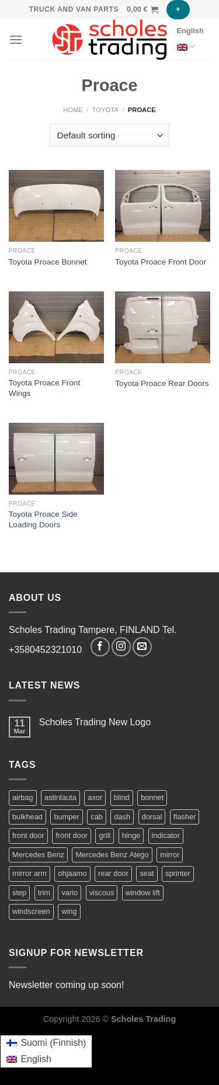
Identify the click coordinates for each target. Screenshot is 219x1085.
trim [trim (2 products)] (44, 892)
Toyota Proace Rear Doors (161, 383)
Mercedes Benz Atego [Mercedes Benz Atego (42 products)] (111, 854)
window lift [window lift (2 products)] (143, 892)
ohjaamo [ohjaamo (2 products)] (72, 873)
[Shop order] (109, 135)
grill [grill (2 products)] (104, 835)
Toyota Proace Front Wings (44, 388)
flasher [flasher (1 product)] (184, 816)
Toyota (105, 109)
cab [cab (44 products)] (97, 816)
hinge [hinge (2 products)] (131, 835)
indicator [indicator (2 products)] (166, 835)
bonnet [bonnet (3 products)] (152, 797)
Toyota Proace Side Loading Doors (43, 519)
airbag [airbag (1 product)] (22, 797)
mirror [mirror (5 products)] (169, 854)
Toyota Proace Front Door (160, 262)
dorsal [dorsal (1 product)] (152, 816)
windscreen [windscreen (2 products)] (31, 911)
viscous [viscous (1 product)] (101, 892)
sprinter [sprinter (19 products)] (177, 873)
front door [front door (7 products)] (71, 835)
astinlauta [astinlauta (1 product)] (60, 797)
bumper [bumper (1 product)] (66, 816)
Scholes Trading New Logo (95, 722)
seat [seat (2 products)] (147, 873)
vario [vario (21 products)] (69, 892)
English (190, 40)
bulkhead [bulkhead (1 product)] (27, 816)
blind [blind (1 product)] (122, 797)
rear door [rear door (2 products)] (113, 873)
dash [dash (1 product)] (122, 816)
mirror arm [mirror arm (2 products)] (29, 873)
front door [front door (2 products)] (28, 835)
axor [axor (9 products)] (95, 797)
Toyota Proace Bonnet (48, 262)
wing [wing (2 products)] (69, 911)
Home (73, 109)
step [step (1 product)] (19, 892)
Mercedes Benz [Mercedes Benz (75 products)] (38, 854)
